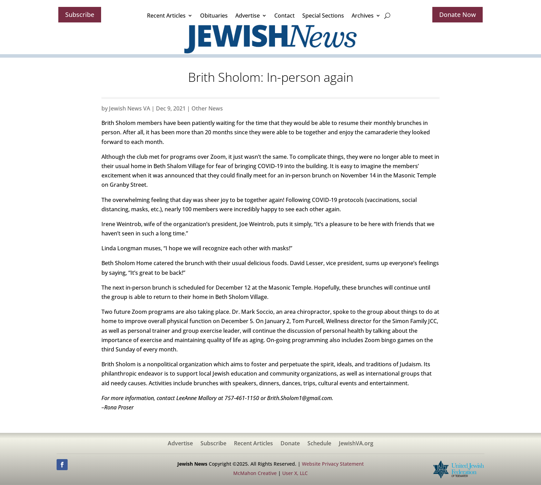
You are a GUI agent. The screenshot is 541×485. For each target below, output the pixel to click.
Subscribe (79, 14)
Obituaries (214, 15)
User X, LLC (295, 473)
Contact (284, 15)
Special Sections (323, 15)
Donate (290, 444)
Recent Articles (166, 15)
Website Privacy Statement (333, 463)
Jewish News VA (129, 108)
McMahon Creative (255, 473)
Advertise (247, 15)
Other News (207, 108)
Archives (363, 15)
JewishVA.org (356, 444)
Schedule (319, 444)
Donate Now (457, 14)
